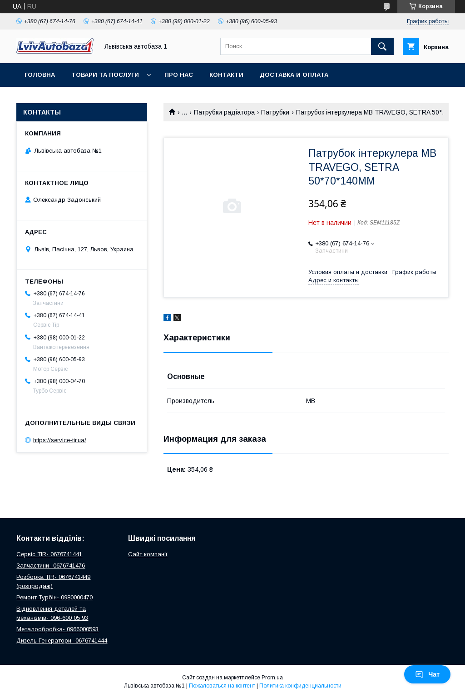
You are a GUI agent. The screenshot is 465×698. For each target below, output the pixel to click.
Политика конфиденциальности (300, 686)
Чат (427, 674)
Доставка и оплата (294, 74)
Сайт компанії (148, 554)
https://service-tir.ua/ (59, 440)
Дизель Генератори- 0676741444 (61, 640)
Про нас (178, 74)
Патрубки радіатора (224, 112)
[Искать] (382, 46)
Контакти (226, 74)
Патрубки (275, 112)
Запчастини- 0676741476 (50, 565)
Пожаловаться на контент (222, 686)
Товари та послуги (105, 74)
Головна (40, 74)
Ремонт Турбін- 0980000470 (54, 597)
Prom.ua (272, 677)
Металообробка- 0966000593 (57, 629)
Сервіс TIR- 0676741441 (49, 554)
